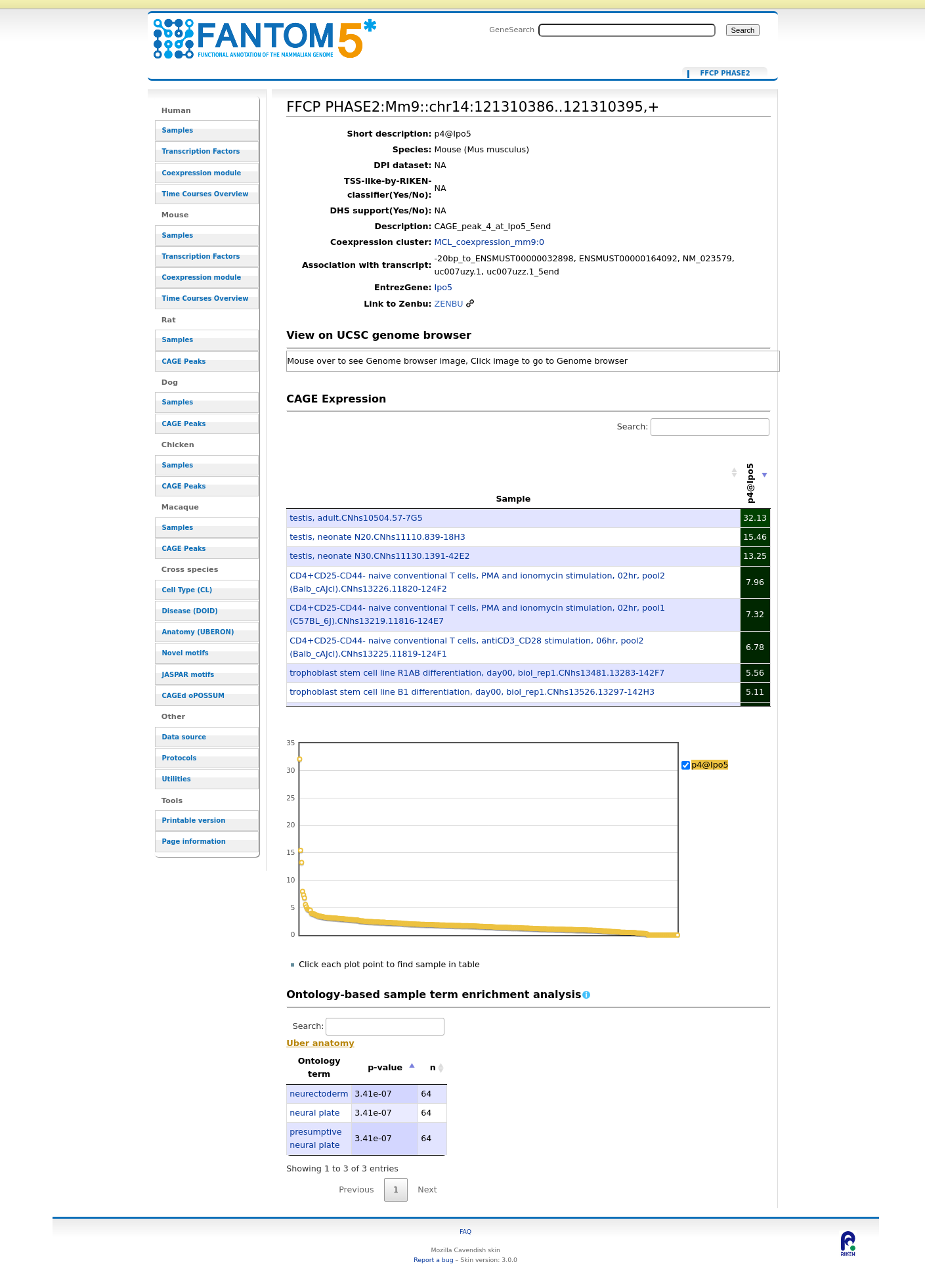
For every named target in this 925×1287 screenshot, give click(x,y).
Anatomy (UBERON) (198, 632)
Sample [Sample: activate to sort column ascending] (513, 499)
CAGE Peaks (184, 361)
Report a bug (433, 1259)
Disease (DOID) (190, 611)
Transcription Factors (201, 151)
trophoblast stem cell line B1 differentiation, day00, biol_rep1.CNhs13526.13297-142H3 (472, 692)
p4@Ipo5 (709, 765)
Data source (184, 737)
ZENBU (449, 304)
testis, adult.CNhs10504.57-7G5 (356, 518)
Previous (356, 1189)
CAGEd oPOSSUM (193, 695)
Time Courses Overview (205, 194)
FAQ (465, 1231)
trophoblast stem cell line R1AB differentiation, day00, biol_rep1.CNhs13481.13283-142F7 (477, 673)
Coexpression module (202, 173)
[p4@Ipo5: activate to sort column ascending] (756, 473)
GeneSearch (511, 29)
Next (427, 1189)
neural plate (314, 1113)
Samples (178, 130)
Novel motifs (185, 653)
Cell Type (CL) (187, 590)
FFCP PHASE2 (725, 73)
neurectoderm (319, 1094)
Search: (693, 426)
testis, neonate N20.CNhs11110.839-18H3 (377, 537)
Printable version (194, 820)
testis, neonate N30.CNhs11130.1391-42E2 (379, 556)
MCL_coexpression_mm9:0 (489, 242)
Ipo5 (444, 287)
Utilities (176, 779)
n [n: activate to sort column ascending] (433, 1067)
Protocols (179, 758)
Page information (194, 841)
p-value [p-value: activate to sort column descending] (385, 1067)
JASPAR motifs (188, 674)
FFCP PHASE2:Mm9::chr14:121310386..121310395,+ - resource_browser (256, 31)
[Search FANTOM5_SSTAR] (627, 30)
